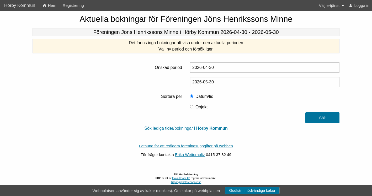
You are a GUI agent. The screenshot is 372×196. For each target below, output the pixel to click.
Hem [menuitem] (49, 5)
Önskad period (168, 67)
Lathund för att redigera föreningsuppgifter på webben (186, 146)
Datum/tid (204, 96)
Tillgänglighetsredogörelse (186, 182)
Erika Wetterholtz (190, 154)
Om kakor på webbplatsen (197, 190)
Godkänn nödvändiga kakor (252, 190)
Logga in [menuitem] (359, 5)
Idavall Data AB (181, 178)
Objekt (201, 107)
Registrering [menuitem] (73, 5)
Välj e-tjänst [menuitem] (329, 5)
